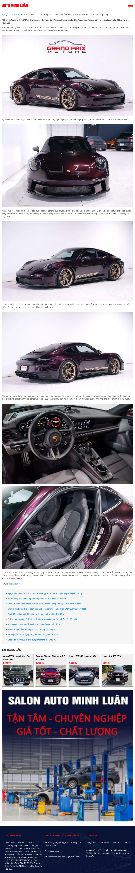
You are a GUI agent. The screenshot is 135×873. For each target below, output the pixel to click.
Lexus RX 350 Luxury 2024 (82, 656)
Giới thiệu (104, 842)
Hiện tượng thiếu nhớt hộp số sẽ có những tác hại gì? (30, 629)
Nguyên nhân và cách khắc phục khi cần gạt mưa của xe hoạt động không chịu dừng (43, 593)
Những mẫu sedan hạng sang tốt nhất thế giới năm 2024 (31, 634)
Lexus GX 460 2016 (111, 656)
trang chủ (6, 14)
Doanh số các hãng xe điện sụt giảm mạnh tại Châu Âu (30, 639)
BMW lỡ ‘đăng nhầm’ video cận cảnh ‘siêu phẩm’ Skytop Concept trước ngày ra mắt (43, 603)
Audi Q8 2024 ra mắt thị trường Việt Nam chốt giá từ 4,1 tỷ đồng (34, 614)
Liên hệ (127, 842)
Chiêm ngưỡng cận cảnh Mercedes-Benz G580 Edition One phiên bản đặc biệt (41, 619)
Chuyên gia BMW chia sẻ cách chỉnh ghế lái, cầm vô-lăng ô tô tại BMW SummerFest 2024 (45, 609)
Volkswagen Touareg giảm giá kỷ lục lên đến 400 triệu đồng (32, 624)
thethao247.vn (15, 584)
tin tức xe (18, 14)
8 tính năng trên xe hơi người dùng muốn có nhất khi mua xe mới (35, 598)
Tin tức (116, 842)
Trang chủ (91, 842)
